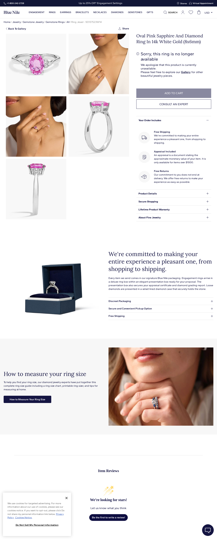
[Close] (67, 498)
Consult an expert (173, 104)
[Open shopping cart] (198, 12)
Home (7, 22)
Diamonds (117, 12)
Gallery (186, 72)
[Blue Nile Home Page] (12, 12)
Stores (183, 3)
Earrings (65, 12)
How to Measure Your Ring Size (27, 399)
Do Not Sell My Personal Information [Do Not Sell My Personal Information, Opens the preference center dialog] (37, 525)
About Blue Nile (82, 532)
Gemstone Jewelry (33, 22)
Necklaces (100, 12)
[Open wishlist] (190, 12)
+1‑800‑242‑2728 (15, 3)
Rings (52, 12)
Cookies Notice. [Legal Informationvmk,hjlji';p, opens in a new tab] (23, 517)
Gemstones (135, 12)
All (68, 22)
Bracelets (82, 12)
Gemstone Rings (55, 22)
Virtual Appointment (203, 3)
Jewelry (16, 22)
